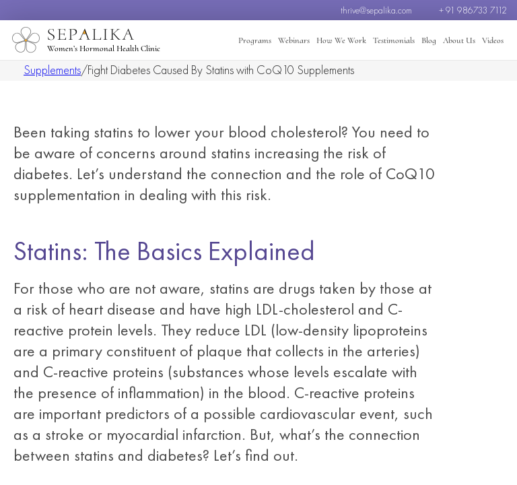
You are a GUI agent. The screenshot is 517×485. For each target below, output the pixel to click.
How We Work (341, 40)
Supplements (52, 69)
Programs (254, 40)
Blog (428, 40)
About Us (459, 40)
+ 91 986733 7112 (473, 10)
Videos (493, 40)
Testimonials (394, 40)
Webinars (294, 40)
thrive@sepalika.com (376, 10)
